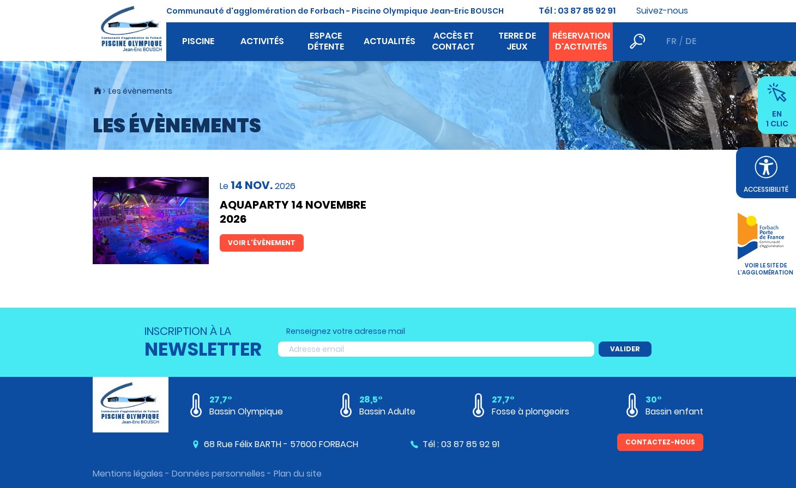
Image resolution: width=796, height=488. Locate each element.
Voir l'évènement (262, 242)
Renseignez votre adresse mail (345, 331)
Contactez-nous (660, 442)
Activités (262, 41)
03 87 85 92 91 (587, 10)
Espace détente (325, 41)
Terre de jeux (517, 41)
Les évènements (140, 91)
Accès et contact (453, 41)
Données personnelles (218, 473)
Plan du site (298, 473)
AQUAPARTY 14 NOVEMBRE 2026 (293, 212)
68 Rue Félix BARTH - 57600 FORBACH (281, 444)
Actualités (389, 41)
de (690, 41)
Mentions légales (128, 473)
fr (671, 41)
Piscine (198, 41)
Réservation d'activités (581, 41)
